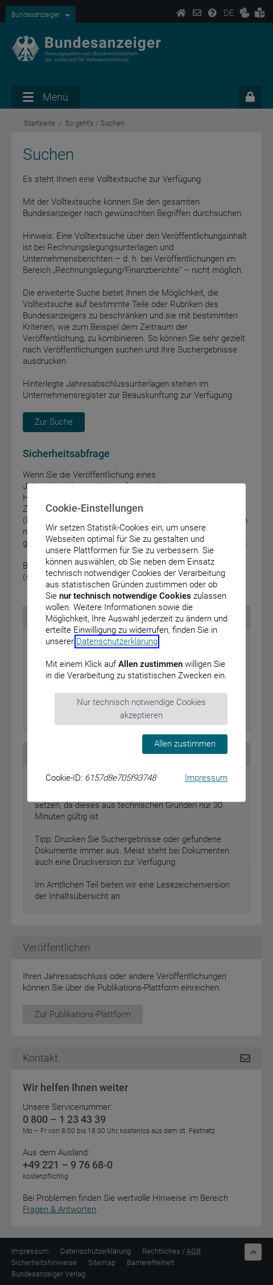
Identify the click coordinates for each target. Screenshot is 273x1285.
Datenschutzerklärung (117, 641)
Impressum (206, 778)
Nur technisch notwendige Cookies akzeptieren (141, 708)
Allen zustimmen (185, 744)
